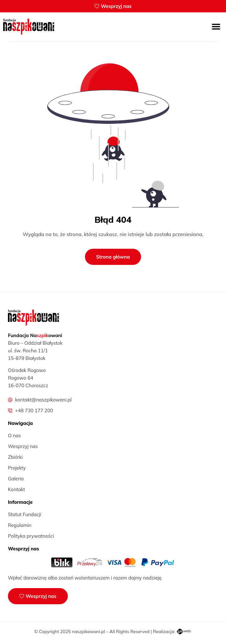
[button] (216, 27)
